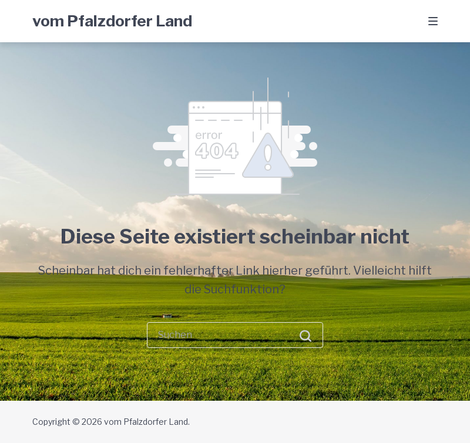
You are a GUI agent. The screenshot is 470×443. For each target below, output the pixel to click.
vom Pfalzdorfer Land (112, 21)
